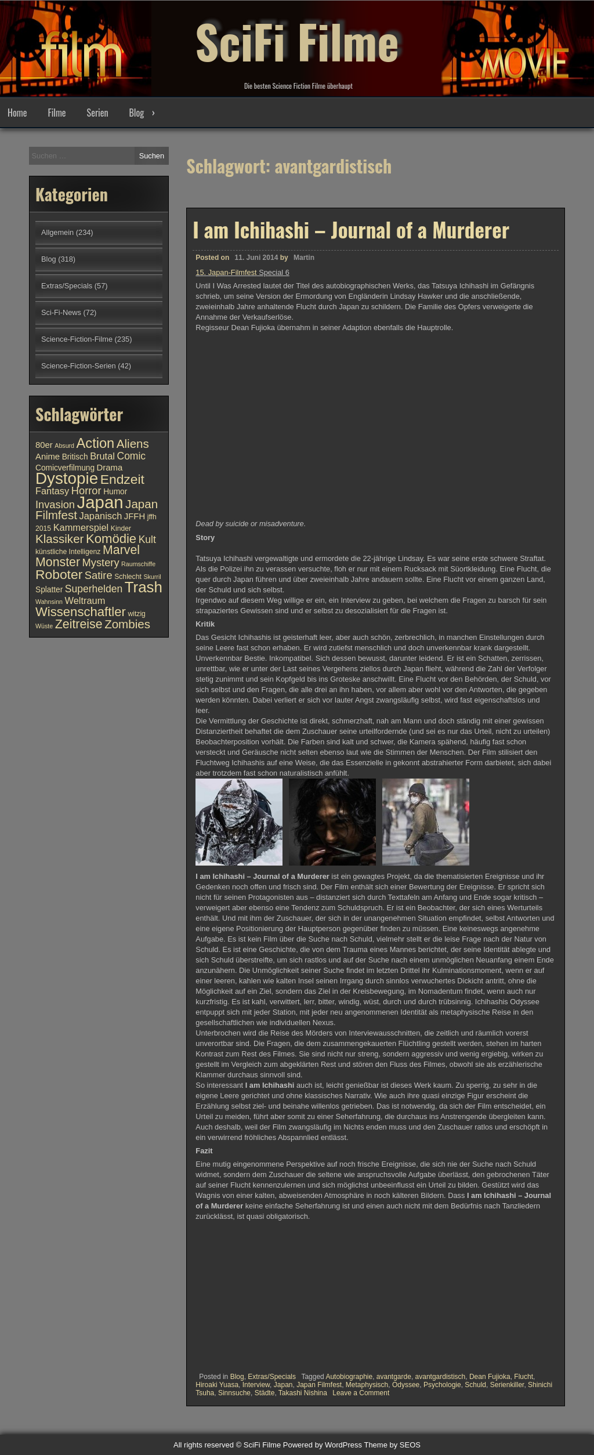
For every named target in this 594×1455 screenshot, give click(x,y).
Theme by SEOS (392, 1444)
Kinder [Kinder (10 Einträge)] (121, 528)
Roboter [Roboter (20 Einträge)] (58, 574)
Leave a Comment (360, 1393)
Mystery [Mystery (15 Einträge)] (100, 562)
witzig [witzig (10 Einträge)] (136, 614)
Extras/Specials (272, 1377)
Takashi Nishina (302, 1393)
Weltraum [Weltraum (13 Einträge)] (85, 600)
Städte (265, 1393)
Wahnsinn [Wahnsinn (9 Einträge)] (49, 601)
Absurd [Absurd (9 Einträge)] (64, 445)
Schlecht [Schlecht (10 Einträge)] (128, 577)
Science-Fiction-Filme (77, 339)
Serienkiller (507, 1385)
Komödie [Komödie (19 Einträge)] (111, 538)
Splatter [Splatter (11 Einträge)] (49, 589)
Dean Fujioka (489, 1377)
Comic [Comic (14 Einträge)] (131, 456)
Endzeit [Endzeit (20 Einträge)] (122, 479)
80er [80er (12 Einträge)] (44, 445)
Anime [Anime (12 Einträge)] (47, 456)
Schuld (475, 1385)
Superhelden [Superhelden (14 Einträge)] (93, 589)
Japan (283, 1385)
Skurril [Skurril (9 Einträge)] (152, 576)
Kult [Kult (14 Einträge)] (147, 539)
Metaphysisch (367, 1385)
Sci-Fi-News (61, 312)
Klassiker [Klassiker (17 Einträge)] (59, 538)
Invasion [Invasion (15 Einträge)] (55, 504)
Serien (97, 113)
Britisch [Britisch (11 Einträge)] (75, 457)
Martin (304, 258)
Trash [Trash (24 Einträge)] (143, 587)
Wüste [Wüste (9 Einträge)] (44, 625)
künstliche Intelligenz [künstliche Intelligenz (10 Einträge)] (67, 552)
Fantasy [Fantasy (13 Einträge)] (52, 491)
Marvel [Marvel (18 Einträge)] (121, 550)
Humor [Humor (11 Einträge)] (115, 491)
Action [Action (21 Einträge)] (96, 443)
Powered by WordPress (322, 1444)
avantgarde (393, 1377)
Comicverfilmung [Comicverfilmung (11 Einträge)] (65, 468)
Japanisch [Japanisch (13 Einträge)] (100, 516)
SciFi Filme (297, 40)
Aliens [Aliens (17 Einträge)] (133, 443)
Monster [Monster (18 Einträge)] (57, 562)
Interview (256, 1385)
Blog (136, 113)
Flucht (523, 1377)
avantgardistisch (440, 1377)
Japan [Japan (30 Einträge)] (100, 502)
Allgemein (57, 232)
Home (17, 113)
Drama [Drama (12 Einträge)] (110, 467)
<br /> (230, 1294)
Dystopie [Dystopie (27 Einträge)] (66, 478)
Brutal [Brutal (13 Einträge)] (102, 456)
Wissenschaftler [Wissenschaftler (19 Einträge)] (80, 612)
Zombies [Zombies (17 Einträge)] (127, 624)
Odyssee (405, 1385)
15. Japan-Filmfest (225, 272)
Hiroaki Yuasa (216, 1385)
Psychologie (442, 1385)
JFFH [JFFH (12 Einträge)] (134, 516)
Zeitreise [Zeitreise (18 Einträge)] (79, 624)
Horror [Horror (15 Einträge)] (86, 490)
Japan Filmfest (319, 1385)
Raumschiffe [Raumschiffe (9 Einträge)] (138, 563)
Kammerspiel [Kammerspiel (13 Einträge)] (81, 527)
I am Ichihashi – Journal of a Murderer (351, 229)
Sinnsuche (234, 1393)
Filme (57, 113)
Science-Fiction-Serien (78, 365)
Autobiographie (348, 1377)
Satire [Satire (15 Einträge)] (99, 575)
